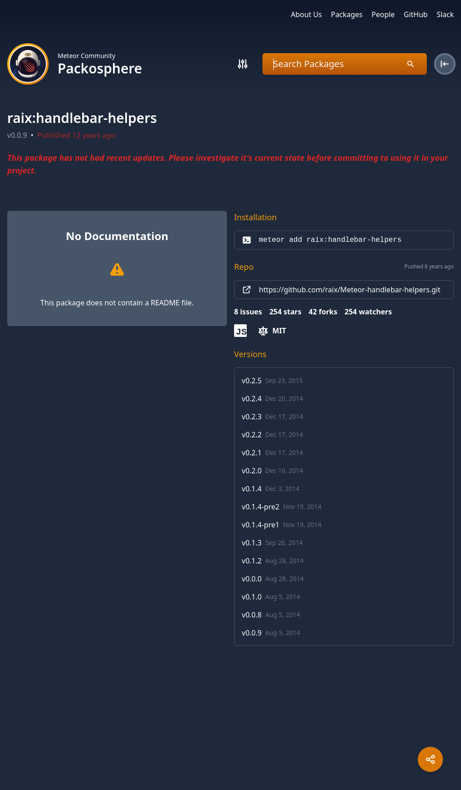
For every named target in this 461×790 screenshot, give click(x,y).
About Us (306, 14)
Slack (445, 14)
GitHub (416, 14)
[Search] (242, 64)
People (382, 14)
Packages (346, 14)
